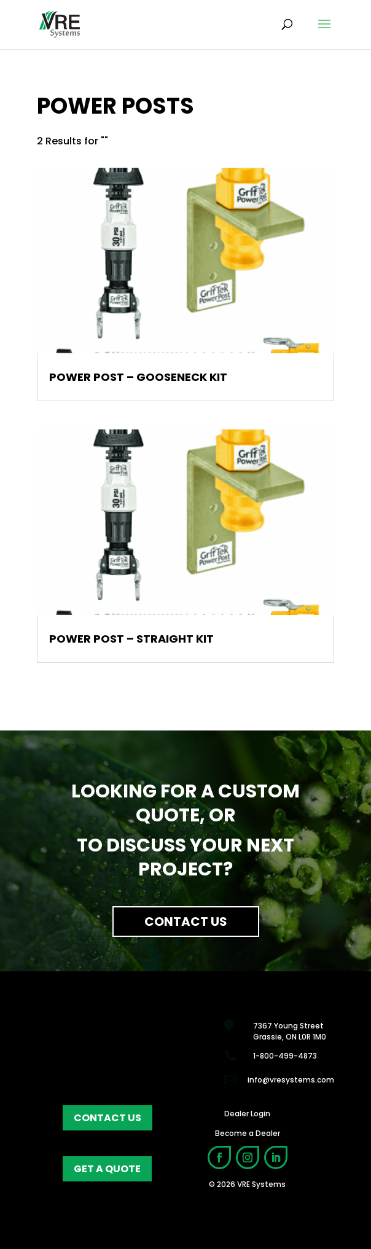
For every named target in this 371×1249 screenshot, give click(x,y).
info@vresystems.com (291, 1080)
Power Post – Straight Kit (131, 638)
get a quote (107, 1169)
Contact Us (185, 921)
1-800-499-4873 (285, 1056)
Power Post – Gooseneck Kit (138, 377)
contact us (107, 1118)
